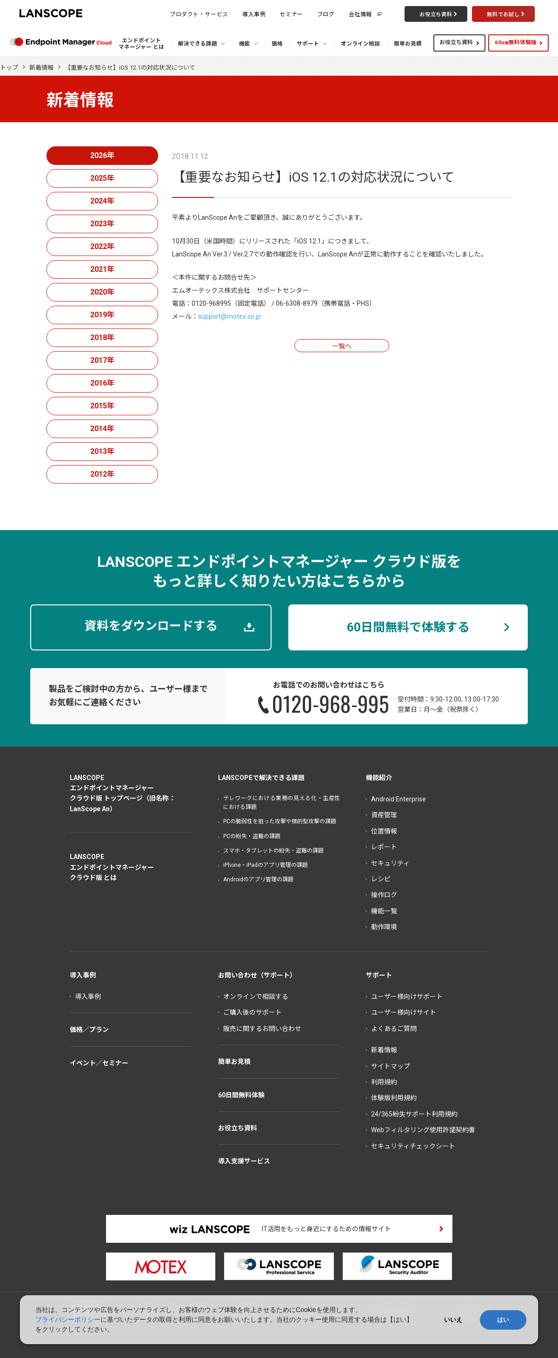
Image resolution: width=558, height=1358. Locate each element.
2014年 (102, 428)
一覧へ (342, 346)
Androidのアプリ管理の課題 (258, 879)
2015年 (102, 405)
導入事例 (254, 14)
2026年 (102, 155)
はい (503, 1319)
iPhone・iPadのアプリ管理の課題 (265, 865)
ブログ (326, 14)
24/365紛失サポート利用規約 (414, 1114)
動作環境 (384, 927)
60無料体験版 (516, 42)
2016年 (102, 383)
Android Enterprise (398, 799)
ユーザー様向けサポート (407, 996)
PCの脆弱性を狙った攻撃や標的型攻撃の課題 (279, 821)
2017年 (102, 360)
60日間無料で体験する (408, 627)
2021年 (102, 269)
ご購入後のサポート (252, 1012)
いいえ (453, 1319)
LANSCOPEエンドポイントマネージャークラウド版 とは (112, 867)
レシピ (381, 879)
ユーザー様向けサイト (403, 1012)
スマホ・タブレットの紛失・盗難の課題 (273, 850)
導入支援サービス (244, 1161)
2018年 (102, 337)
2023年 (102, 223)
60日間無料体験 (241, 1095)
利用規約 (384, 1082)
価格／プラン (89, 1029)
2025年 (102, 178)
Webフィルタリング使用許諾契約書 (423, 1130)
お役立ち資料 (456, 42)
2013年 (102, 451)
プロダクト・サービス (199, 14)
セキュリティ (390, 863)
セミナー (291, 14)
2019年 (102, 314)
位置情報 (384, 831)
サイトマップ (390, 1066)
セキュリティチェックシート (413, 1146)
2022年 (102, 246)
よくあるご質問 (394, 1028)
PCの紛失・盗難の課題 (251, 836)
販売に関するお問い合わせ (262, 1028)
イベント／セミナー (99, 1063)
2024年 (102, 201)
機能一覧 (384, 911)
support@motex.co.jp (229, 316)
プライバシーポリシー (67, 1319)
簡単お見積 (234, 1061)
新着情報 (41, 67)
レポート (384, 847)
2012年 (102, 474)
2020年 (102, 292)
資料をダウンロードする (151, 626)
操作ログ (384, 895)
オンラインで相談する (255, 996)
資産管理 (384, 815)
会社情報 (360, 14)
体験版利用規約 (394, 1098)
